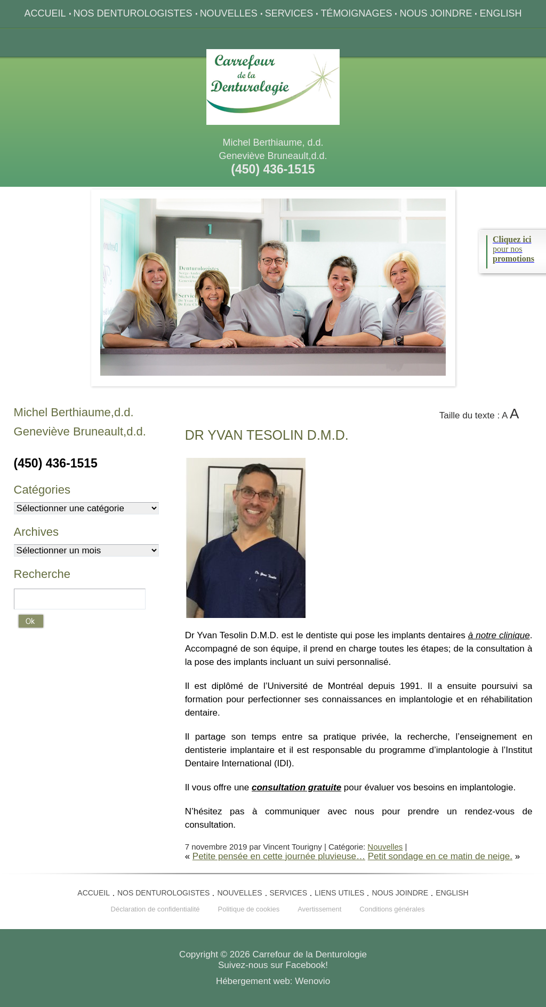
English (500, 13)
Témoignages (356, 13)
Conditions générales (391, 909)
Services (289, 13)
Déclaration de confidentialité (155, 909)
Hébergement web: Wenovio (273, 981)
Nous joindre (435, 13)
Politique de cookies (249, 909)
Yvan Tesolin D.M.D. (267, 434)
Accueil (45, 13)
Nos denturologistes (133, 13)
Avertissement (319, 909)
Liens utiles (339, 893)
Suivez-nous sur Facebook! (273, 965)
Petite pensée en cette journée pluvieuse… (278, 856)
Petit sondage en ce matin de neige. (440, 856)
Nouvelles (229, 13)
